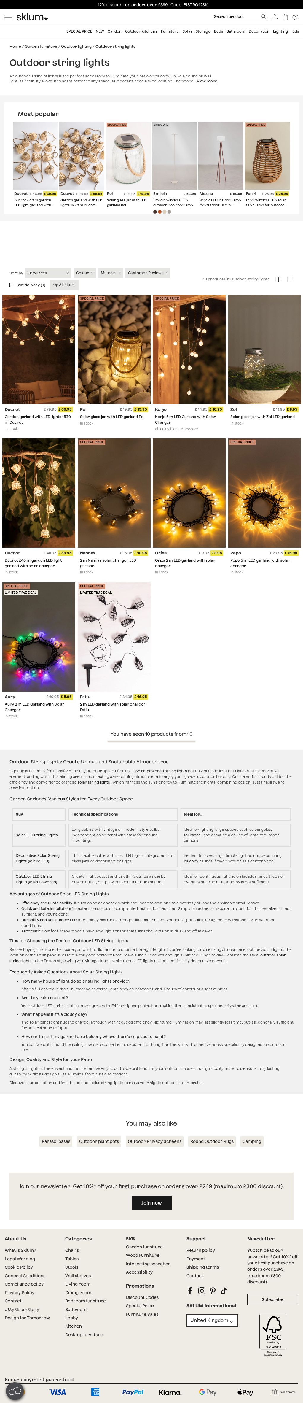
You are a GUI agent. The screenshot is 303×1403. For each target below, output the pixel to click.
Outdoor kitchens (141, 31)
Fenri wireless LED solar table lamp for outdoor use (266, 205)
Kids (295, 31)
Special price (79, 31)
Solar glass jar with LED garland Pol (112, 416)
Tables (72, 1258)
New (100, 31)
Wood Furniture (143, 1255)
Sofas (187, 31)
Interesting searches (148, 1263)
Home (15, 46)
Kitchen (73, 1326)
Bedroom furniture (85, 1301)
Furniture (170, 31)
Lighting (280, 31)
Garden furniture (41, 46)
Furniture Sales (142, 1314)
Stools (71, 1267)
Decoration (259, 31)
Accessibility (139, 1272)
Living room (77, 1284)
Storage (203, 31)
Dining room (78, 1292)
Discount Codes (142, 1297)
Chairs (72, 1250)
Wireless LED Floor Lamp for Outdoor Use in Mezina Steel (220, 205)
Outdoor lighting (76, 46)
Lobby (71, 1317)
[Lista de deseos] (295, 16)
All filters (64, 284)
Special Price (140, 1305)
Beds (218, 31)
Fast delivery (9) (30, 285)
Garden (115, 31)
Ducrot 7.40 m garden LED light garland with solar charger (32, 205)
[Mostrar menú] (8, 16)
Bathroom (236, 31)
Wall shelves (78, 1275)
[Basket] (285, 16)
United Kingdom (209, 1320)
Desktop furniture (84, 1334)
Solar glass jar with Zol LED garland (262, 416)
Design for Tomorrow (27, 1317)
